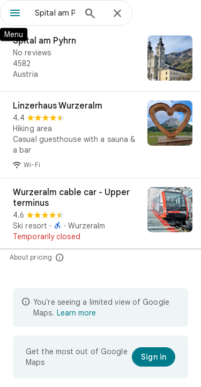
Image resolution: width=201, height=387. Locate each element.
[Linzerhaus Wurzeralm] (100, 135)
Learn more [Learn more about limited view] (76, 313)
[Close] (117, 14)
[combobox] (55, 12)
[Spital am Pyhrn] (100, 59)
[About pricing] (59, 257)
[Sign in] (153, 357)
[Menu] (15, 14)
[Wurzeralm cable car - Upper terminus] (100, 214)
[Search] (90, 14)
